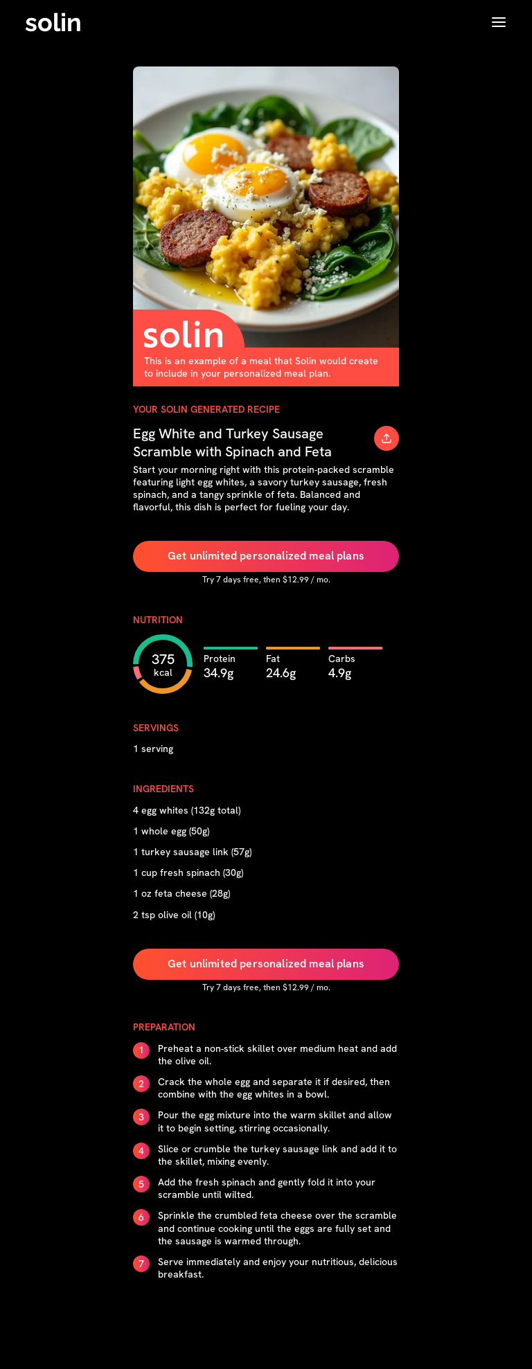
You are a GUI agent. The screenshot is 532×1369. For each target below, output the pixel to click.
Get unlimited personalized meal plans (266, 555)
